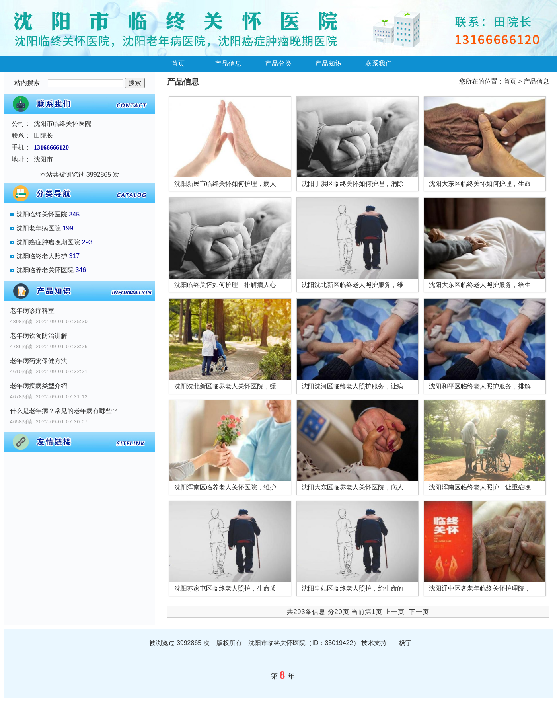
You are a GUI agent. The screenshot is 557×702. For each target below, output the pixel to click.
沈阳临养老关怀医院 (45, 270)
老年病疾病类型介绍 (38, 385)
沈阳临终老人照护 (41, 256)
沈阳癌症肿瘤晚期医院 (48, 242)
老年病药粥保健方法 (38, 360)
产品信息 (228, 63)
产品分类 (278, 63)
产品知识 (328, 63)
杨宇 (405, 643)
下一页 (419, 611)
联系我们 (378, 63)
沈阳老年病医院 (38, 228)
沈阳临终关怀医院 (41, 214)
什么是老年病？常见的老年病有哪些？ (64, 411)
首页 (178, 63)
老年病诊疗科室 (32, 310)
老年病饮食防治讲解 (38, 335)
